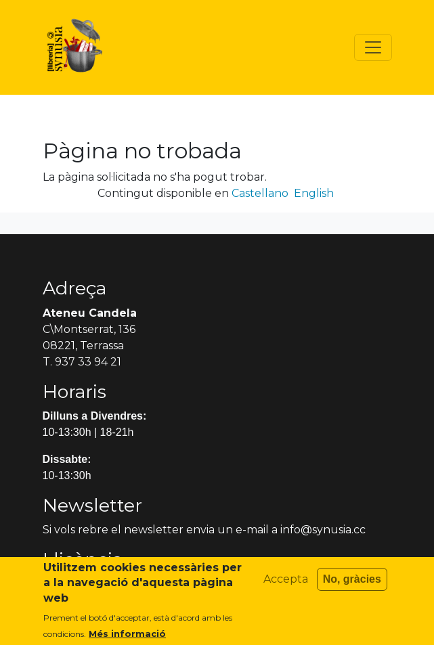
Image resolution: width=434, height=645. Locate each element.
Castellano (260, 193)
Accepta (285, 585)
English (314, 193)
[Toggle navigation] (373, 47)
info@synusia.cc (323, 529)
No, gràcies (352, 585)
